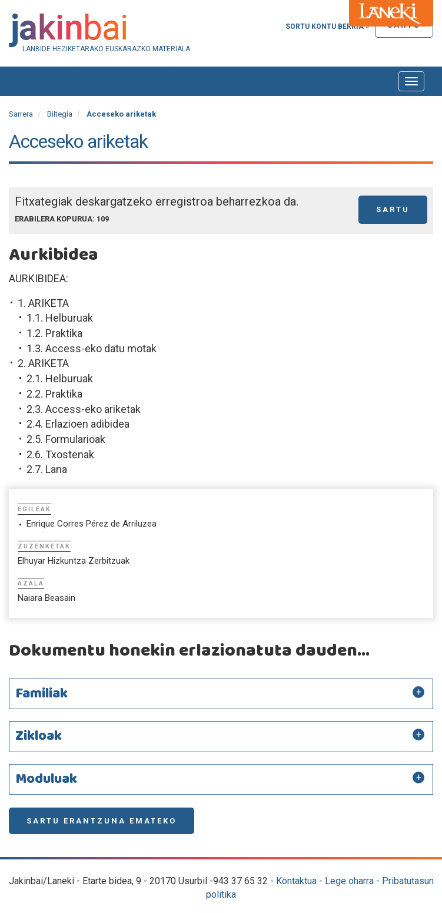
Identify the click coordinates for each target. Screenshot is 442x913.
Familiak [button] (41, 694)
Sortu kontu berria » (327, 26)
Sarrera (21, 114)
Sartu (393, 209)
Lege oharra (349, 880)
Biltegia (59, 114)
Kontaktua (296, 880)
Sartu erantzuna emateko (101, 820)
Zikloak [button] (38, 736)
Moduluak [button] (46, 779)
